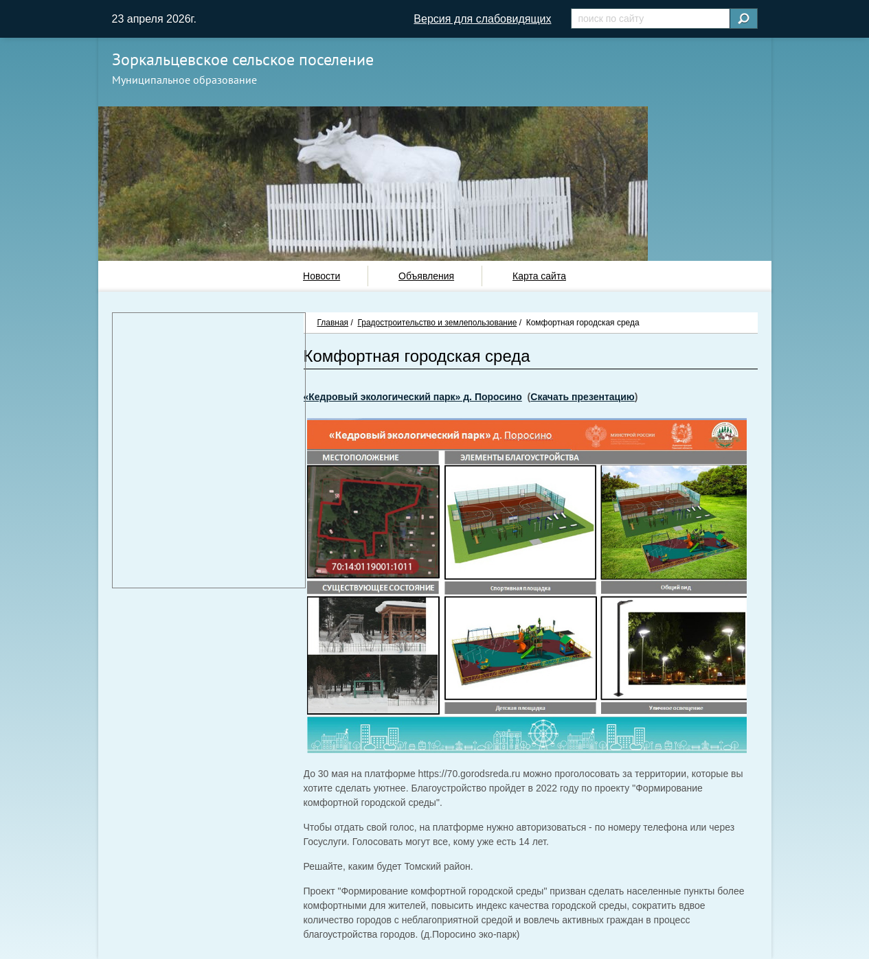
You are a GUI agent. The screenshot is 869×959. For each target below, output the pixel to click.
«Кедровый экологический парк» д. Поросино (413, 396)
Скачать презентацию (582, 396)
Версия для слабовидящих (482, 19)
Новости (321, 275)
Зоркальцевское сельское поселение (243, 59)
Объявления (426, 275)
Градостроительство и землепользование (437, 322)
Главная (333, 322)
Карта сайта (539, 275)
